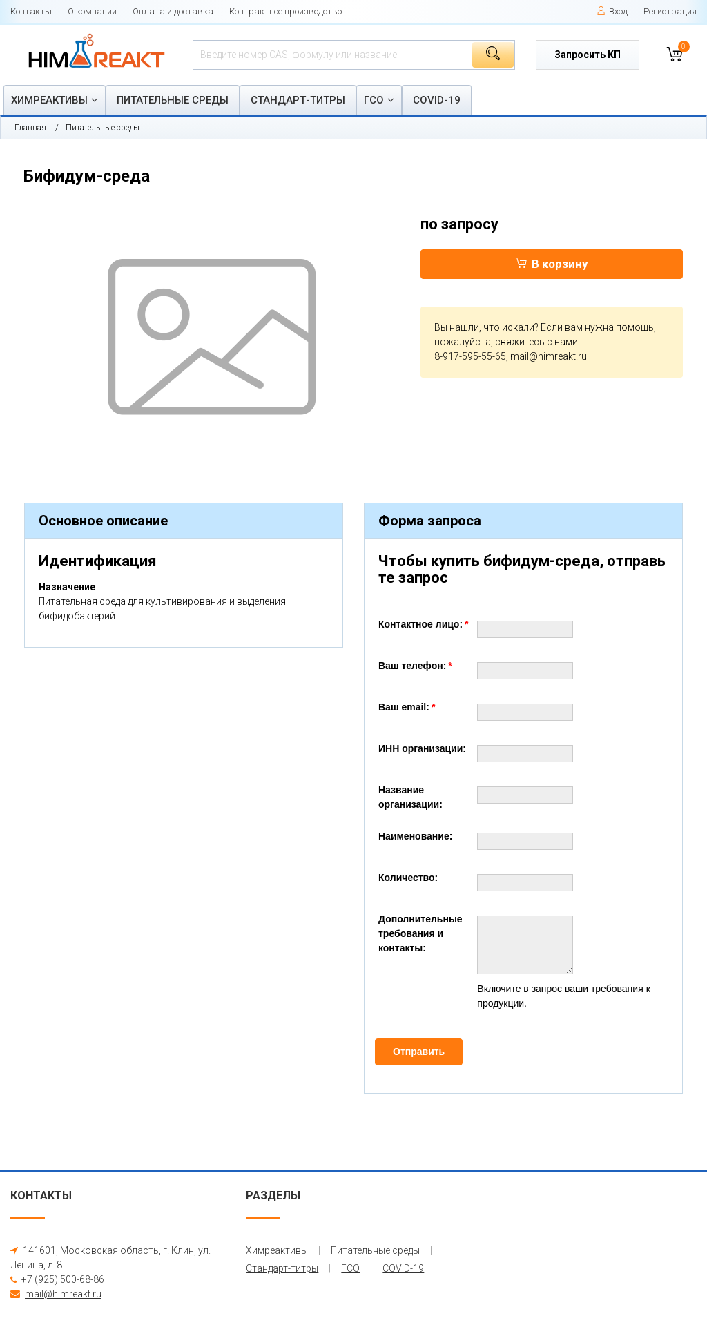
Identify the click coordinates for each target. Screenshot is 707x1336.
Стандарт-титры (298, 100)
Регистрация (670, 11)
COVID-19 (437, 100)
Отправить (419, 1051)
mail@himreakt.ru (548, 356)
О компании (92, 11)
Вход (612, 11)
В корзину (551, 264)
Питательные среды (173, 100)
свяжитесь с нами (536, 341)
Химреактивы (49, 100)
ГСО (374, 100)
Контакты (31, 11)
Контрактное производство (285, 11)
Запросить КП (587, 54)
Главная (30, 128)
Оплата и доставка (173, 11)
